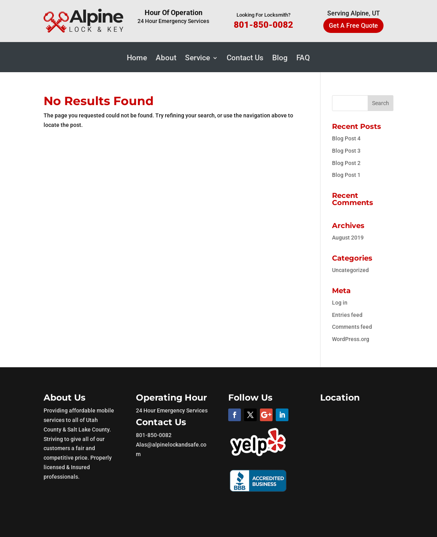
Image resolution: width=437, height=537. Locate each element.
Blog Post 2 (346, 163)
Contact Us (245, 58)
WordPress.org (350, 339)
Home (137, 58)
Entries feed (347, 315)
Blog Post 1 (346, 175)
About (166, 58)
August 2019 (348, 237)
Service (197, 58)
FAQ (303, 58)
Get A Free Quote (353, 25)
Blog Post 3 (346, 151)
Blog (280, 58)
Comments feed (352, 327)
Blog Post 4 (346, 138)
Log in (339, 302)
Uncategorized (350, 270)
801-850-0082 (263, 25)
